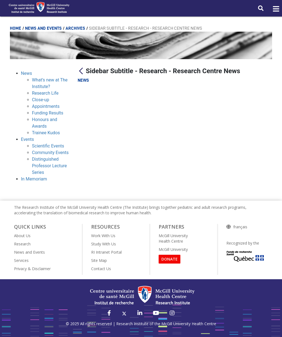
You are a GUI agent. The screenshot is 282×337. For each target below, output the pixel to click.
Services (21, 260)
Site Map (99, 260)
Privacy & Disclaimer (32, 268)
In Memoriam (34, 179)
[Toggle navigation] (275, 9)
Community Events (50, 152)
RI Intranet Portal (106, 252)
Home (16, 28)
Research (22, 243)
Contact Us (101, 268)
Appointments (45, 106)
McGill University (173, 249)
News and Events (44, 28)
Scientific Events (48, 146)
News (26, 73)
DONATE (169, 259)
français (240, 227)
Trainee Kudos (46, 132)
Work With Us (103, 235)
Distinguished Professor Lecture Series (49, 166)
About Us (22, 235)
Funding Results (47, 113)
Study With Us (103, 243)
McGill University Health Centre (173, 238)
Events (27, 139)
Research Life (45, 93)
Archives (76, 28)
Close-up (40, 99)
